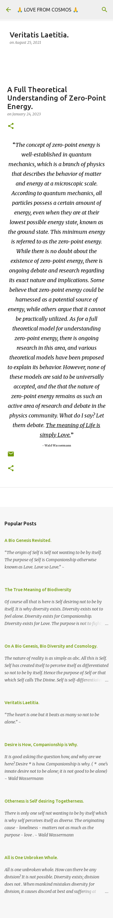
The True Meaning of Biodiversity (38, 589)
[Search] (104, 9)
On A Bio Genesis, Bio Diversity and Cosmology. (51, 646)
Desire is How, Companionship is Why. (41, 744)
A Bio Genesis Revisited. (28, 540)
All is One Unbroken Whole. (31, 857)
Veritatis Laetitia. (22, 702)
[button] (10, 126)
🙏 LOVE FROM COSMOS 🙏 (48, 9)
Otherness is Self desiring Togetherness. (44, 801)
